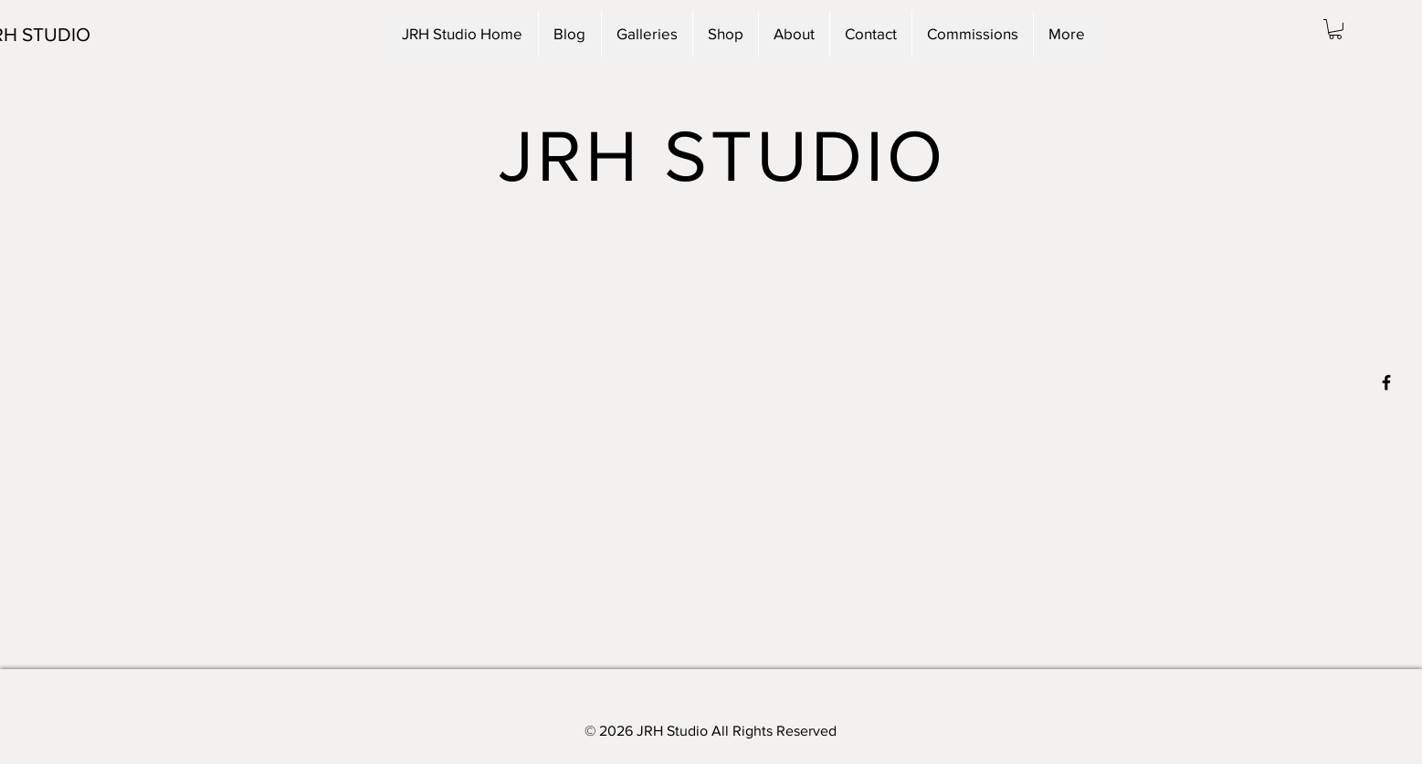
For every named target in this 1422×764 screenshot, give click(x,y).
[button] (1335, 29)
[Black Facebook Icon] (1386, 382)
